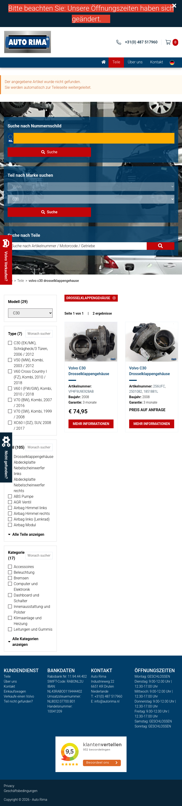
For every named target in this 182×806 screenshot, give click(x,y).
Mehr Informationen (91, 424)
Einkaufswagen (15, 691)
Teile (116, 62)
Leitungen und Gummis (33, 629)
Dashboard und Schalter (26, 598)
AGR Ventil (22, 502)
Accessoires (24, 566)
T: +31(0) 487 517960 (106, 696)
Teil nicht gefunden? (18, 701)
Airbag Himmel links (30, 508)
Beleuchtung (24, 572)
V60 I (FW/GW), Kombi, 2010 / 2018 (33, 391)
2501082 (135, 391)
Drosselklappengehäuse (33, 456)
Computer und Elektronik (25, 587)
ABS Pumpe (23, 496)
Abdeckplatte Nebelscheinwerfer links (29, 468)
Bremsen (21, 578)
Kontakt (156, 62)
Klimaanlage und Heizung (27, 621)
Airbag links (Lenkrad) (32, 519)
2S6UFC (159, 386)
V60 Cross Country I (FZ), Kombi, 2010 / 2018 (30, 377)
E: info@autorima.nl (105, 701)
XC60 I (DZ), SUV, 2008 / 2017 (32, 425)
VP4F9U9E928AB (81, 391)
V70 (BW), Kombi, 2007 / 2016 (33, 403)
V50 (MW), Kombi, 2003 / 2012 (29, 363)
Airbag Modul (25, 525)
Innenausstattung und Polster (32, 609)
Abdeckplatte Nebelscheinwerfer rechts (29, 485)
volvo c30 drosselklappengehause (54, 281)
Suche (49, 152)
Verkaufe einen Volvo (19, 696)
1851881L (150, 391)
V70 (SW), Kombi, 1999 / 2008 (33, 414)
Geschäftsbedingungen (20, 791)
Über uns (135, 62)
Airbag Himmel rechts (32, 513)
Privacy (9, 786)
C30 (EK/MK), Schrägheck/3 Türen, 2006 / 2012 (31, 349)
